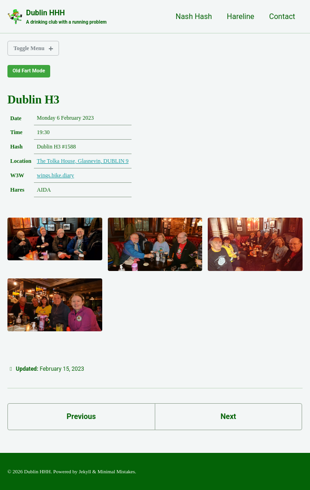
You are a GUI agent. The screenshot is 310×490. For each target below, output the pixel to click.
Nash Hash (194, 16)
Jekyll (85, 471)
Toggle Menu (29, 48)
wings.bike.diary (55, 175)
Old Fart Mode (29, 71)
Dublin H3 (33, 99)
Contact (282, 16)
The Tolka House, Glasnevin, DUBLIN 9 (82, 161)
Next (228, 416)
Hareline (240, 16)
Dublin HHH (66, 17)
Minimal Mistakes (116, 471)
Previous (81, 416)
